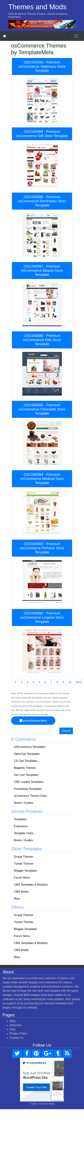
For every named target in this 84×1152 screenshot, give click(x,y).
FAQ (12, 1029)
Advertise (15, 1025)
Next (79, 682)
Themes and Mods (37, 7)
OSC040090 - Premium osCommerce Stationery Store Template (42, 66)
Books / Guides (23, 802)
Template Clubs (23, 833)
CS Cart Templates (25, 760)
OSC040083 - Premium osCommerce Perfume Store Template (42, 548)
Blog (17, 898)
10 (70, 682)
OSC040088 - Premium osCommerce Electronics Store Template (42, 201)
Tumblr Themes (23, 863)
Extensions (21, 826)
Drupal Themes (23, 856)
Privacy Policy (18, 1033)
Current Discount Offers (33, 721)
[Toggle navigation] (76, 36)
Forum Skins (22, 877)
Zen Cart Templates (26, 774)
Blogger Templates (25, 870)
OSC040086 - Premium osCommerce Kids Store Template (42, 340)
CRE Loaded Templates (29, 781)
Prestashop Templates (28, 788)
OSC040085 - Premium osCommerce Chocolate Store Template (42, 409)
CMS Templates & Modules (31, 884)
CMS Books (21, 891)
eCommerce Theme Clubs (30, 795)
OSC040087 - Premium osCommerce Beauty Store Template (42, 270)
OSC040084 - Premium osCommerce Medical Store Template (42, 479)
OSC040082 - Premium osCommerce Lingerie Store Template (42, 617)
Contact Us (17, 1037)
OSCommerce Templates (29, 746)
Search (66, 730)
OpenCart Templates (27, 753)
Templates (20, 819)
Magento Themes (25, 767)
